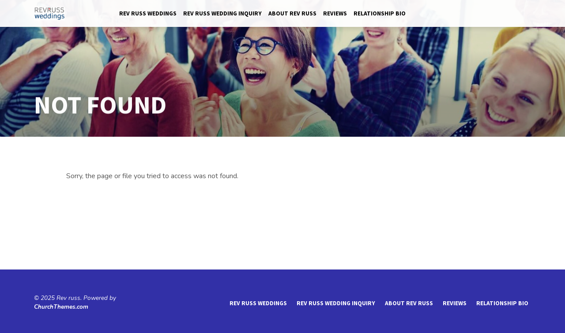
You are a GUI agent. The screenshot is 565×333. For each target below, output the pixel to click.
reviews (335, 13)
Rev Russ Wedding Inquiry (222, 13)
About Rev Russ (292, 13)
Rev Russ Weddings (148, 13)
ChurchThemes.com (61, 307)
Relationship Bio (380, 13)
